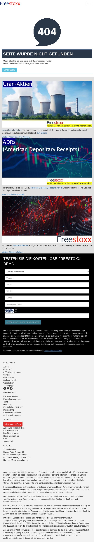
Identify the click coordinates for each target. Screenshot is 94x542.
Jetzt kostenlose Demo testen (22, 322)
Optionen (7, 369)
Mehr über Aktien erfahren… (14, 194)
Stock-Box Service (20, 245)
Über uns (7, 404)
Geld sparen (8, 377)
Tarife (5, 402)
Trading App (8, 386)
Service (6, 375)
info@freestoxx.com (11, 433)
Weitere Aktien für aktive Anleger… (16, 137)
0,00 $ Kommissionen (12, 372)
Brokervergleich (9, 380)
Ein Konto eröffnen (13, 424)
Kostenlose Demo (10, 396)
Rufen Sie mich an (11, 436)
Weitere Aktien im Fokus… (13, 252)
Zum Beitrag (42, 133)
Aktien (6, 367)
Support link (8, 441)
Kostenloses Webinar (12, 399)
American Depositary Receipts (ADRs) (47, 188)
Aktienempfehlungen (12, 415)
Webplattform (9, 383)
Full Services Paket (11, 430)
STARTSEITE (9, 70)
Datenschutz (8, 410)
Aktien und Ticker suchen (13, 428)
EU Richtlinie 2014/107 (12, 407)
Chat (5, 439)
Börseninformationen (12, 413)
